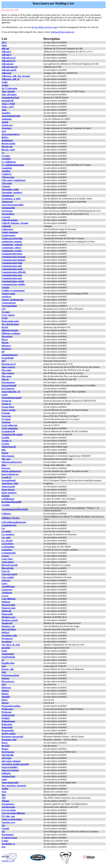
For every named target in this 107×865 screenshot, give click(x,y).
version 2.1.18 (9, 860)
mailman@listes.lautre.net (62, 32)
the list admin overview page (44, 27)
